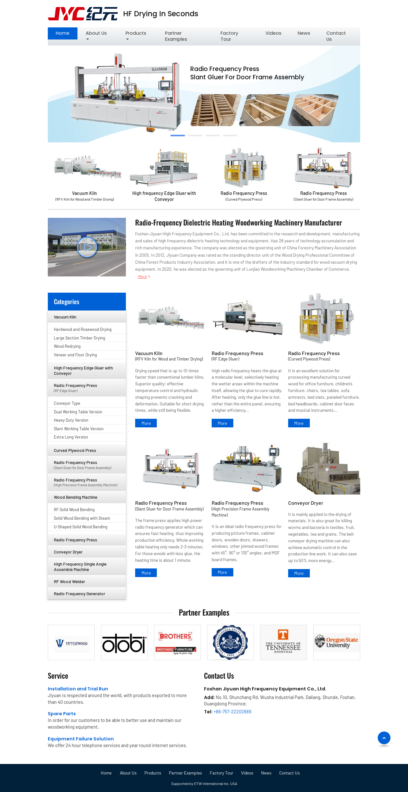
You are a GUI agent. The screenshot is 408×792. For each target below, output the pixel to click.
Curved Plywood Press (75, 450)
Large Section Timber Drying (79, 337)
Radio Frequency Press (243, 196)
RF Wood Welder (69, 581)
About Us (128, 772)
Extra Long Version (71, 436)
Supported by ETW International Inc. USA (204, 783)
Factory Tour (229, 36)
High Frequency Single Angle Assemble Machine (80, 566)
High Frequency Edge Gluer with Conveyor (83, 370)
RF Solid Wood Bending (74, 509)
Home (62, 33)
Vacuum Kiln (84, 196)
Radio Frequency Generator (79, 593)
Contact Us (336, 36)
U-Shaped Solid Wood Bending (80, 526)
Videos (273, 33)
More (142, 276)
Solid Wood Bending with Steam (82, 518)
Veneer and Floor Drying (75, 354)
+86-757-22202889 (232, 711)
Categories (66, 301)
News (304, 33)
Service (58, 675)
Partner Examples (176, 36)
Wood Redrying (67, 346)
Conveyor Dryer (305, 503)
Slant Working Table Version (79, 428)
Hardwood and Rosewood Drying (83, 329)
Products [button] (136, 33)
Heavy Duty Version (71, 420)
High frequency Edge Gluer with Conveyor (164, 196)
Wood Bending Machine (75, 497)
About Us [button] (96, 33)
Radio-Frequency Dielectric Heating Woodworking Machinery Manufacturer (238, 222)
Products (152, 772)
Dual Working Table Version (78, 411)
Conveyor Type (67, 403)
